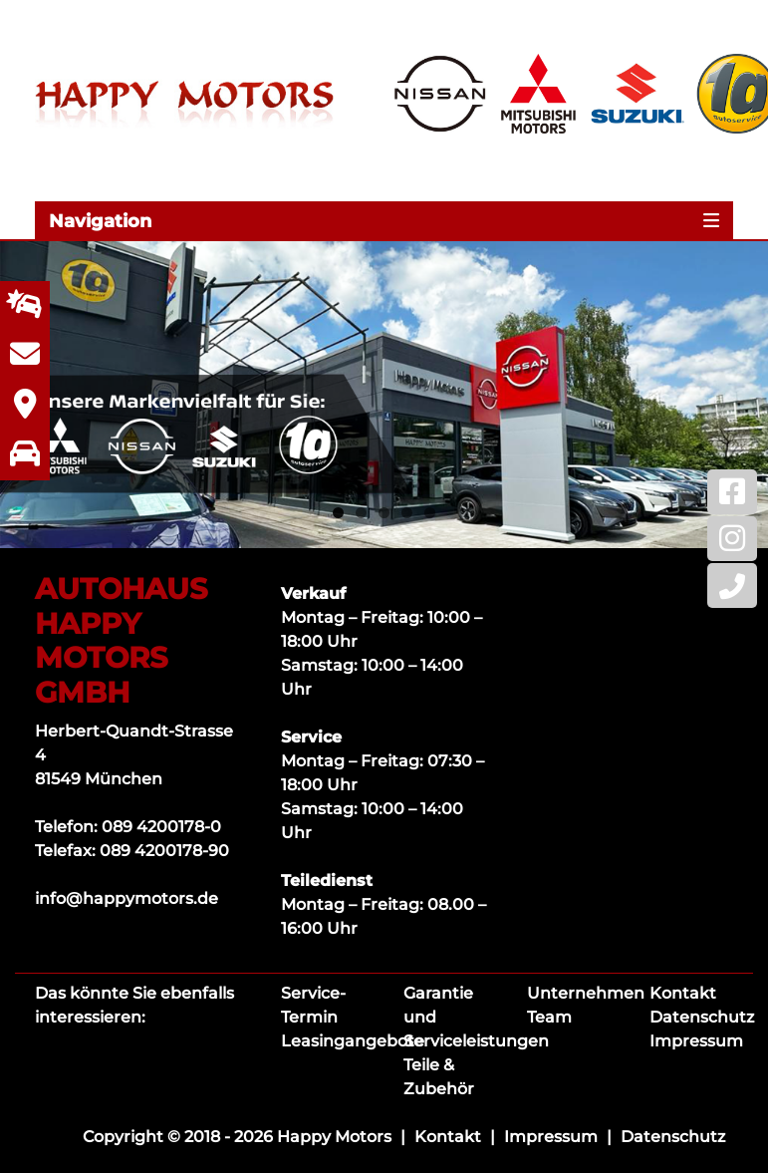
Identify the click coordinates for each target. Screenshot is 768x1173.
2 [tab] (361, 512)
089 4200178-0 (161, 826)
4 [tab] (406, 512)
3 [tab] (384, 512)
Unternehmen (585, 993)
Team (549, 1017)
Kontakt (682, 993)
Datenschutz (701, 1017)
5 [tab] (429, 512)
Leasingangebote (352, 1040)
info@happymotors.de (126, 898)
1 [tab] (338, 512)
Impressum (696, 1040)
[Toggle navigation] (384, 220)
